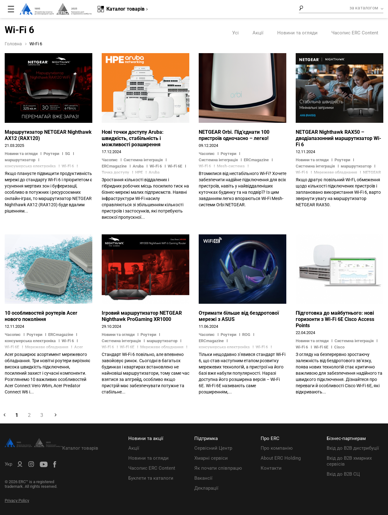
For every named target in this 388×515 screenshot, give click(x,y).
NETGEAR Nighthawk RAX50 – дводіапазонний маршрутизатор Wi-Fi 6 (338, 138)
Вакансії (203, 478)
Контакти (271, 468)
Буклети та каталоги (150, 478)
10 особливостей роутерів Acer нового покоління (41, 316)
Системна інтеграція (143, 160)
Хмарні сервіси (211, 458)
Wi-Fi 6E (175, 166)
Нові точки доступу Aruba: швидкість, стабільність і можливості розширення (133, 138)
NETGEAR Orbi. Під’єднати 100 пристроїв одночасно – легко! (234, 135)
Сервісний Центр (213, 448)
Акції (258, 33)
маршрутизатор (20, 160)
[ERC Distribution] (33, 445)
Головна (13, 43)
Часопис (110, 160)
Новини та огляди (297, 33)
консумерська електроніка (30, 340)
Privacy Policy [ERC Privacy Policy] (17, 500)
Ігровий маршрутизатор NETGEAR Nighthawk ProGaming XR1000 (142, 316)
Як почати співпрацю (218, 468)
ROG (246, 334)
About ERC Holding (281, 458)
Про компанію (277, 448)
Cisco (339, 347)
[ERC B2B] (20, 465)
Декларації (206, 488)
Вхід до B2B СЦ (343, 474)
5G (67, 153)
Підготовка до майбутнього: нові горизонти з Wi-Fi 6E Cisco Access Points (335, 319)
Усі (235, 33)
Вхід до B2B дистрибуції (353, 448)
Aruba (138, 166)
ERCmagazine (114, 166)
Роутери (51, 153)
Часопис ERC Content (354, 33)
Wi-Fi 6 (156, 166)
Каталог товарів (80, 448)
